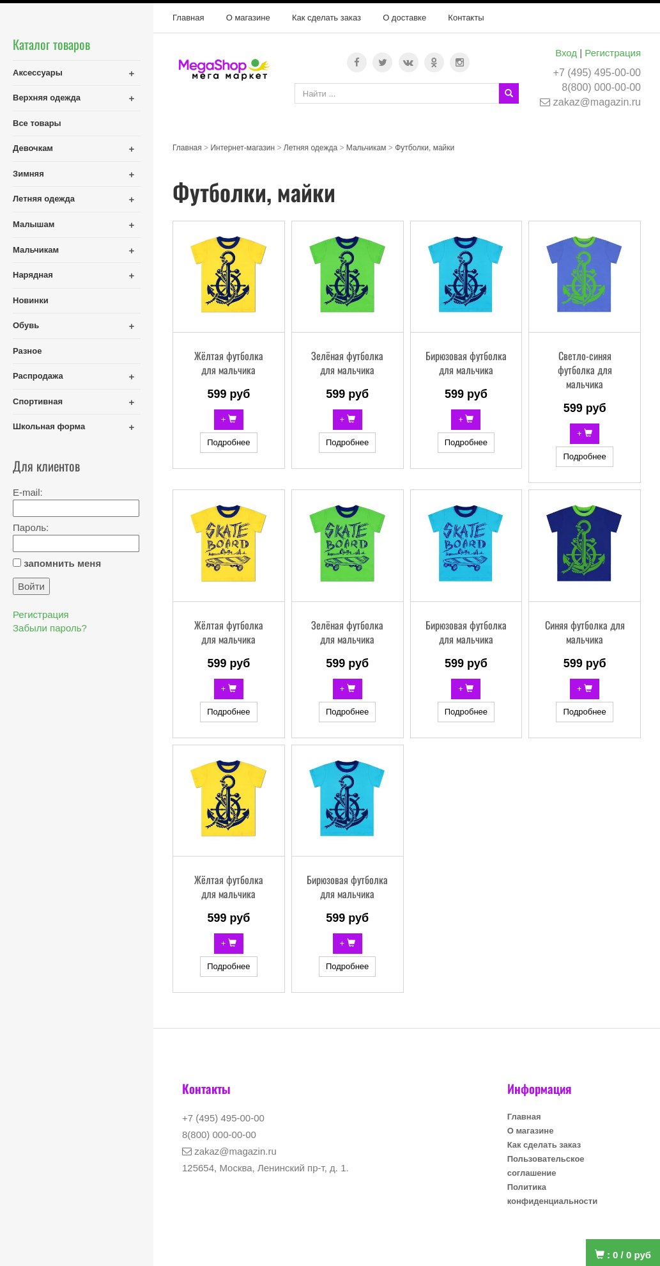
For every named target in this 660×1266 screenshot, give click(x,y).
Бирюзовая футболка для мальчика (466, 362)
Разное (27, 351)
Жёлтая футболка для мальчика (228, 362)
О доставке (404, 17)
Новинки (31, 300)
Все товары (37, 123)
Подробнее (228, 442)
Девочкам (33, 148)
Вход (566, 52)
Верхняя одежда (47, 97)
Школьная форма (49, 426)
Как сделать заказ (326, 17)
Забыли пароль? (50, 627)
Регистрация (613, 52)
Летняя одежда (44, 198)
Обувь (26, 325)
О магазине (248, 17)
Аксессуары (38, 72)
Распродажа (38, 376)
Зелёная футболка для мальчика (347, 362)
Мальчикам (36, 250)
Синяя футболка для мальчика (585, 632)
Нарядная (33, 275)
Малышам (33, 224)
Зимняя (28, 173)
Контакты (466, 17)
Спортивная (38, 401)
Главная (188, 17)
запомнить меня (62, 563)
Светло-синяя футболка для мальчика (585, 370)
